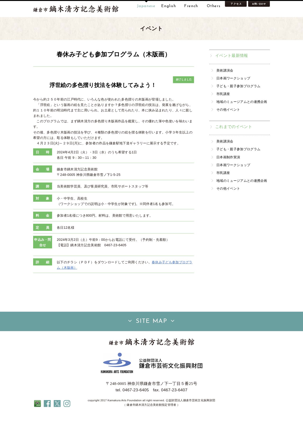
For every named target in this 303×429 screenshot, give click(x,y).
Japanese (146, 6)
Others (214, 6)
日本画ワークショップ (233, 93)
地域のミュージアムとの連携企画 (241, 117)
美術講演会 (224, 85)
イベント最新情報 (231, 70)
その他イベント (228, 124)
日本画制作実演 (228, 172)
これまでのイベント (233, 141)
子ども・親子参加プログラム (238, 101)
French (191, 6)
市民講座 (223, 109)
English (168, 6)
